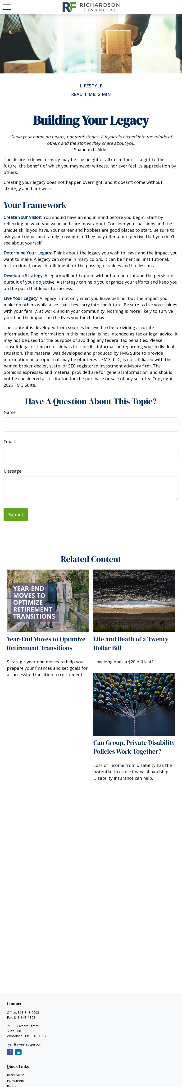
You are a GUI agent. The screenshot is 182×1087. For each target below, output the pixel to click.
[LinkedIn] (18, 1052)
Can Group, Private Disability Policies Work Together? (134, 747)
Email (9, 441)
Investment (15, 1080)
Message (12, 471)
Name (10, 412)
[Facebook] (10, 1052)
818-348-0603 (28, 1012)
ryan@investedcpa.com (24, 1044)
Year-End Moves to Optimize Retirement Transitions (46, 643)
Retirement (15, 1075)
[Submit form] (16, 514)
